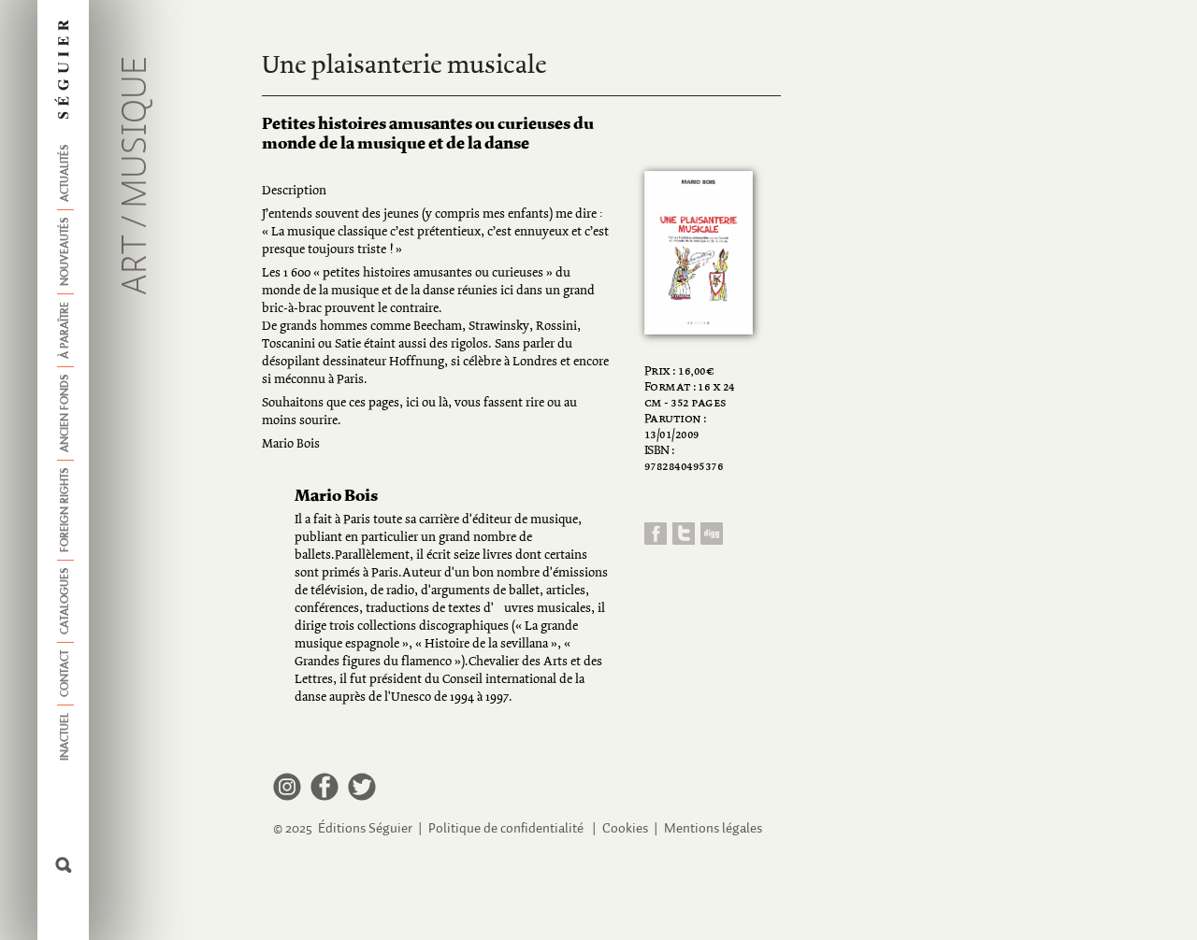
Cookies (625, 828)
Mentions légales (713, 828)
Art (136, 265)
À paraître (65, 330)
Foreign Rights (65, 510)
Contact (65, 673)
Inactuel (65, 737)
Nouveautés (65, 252)
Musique (136, 132)
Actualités (65, 173)
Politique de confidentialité (506, 828)
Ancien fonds (65, 413)
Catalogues (65, 601)
